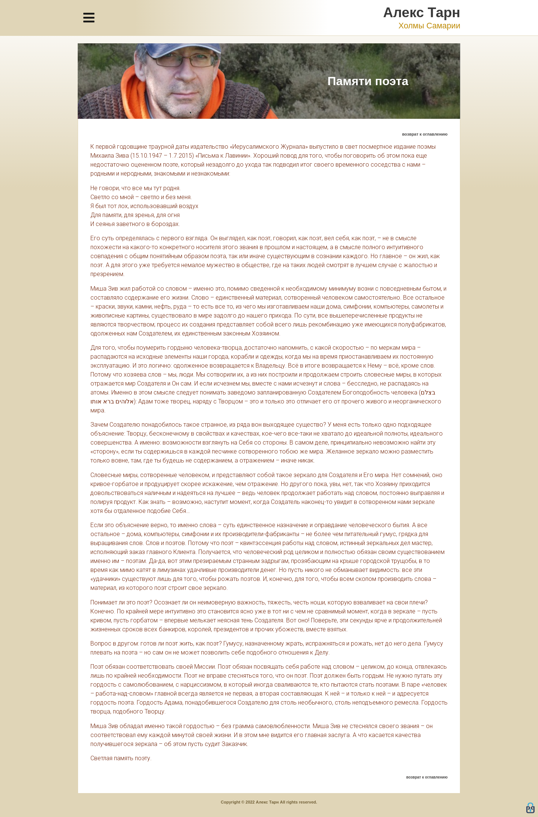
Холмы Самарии (429, 25)
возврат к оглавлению (425, 134)
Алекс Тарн (421, 12)
